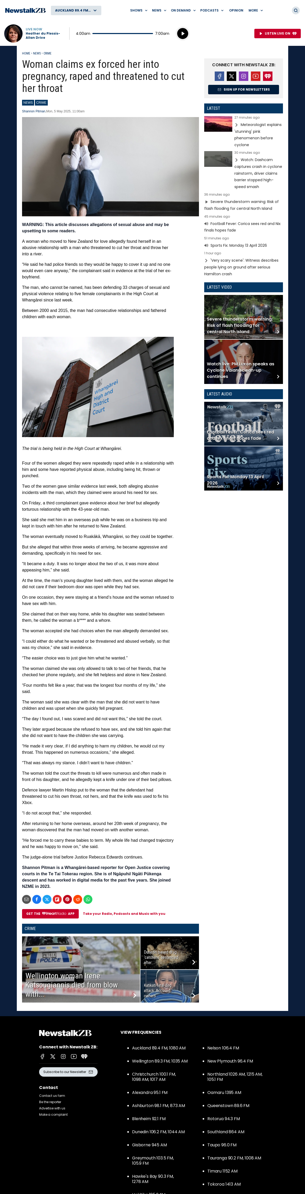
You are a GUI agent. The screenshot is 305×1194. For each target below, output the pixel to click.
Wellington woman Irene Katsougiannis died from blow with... (71, 985)
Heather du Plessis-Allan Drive (43, 35)
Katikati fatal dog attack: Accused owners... (157, 990)
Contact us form (52, 1095)
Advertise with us (52, 1108)
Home (26, 53)
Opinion (236, 10)
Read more (243, 132)
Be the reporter (50, 1102)
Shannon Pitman (33, 111)
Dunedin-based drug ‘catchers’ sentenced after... (161, 957)
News (37, 53)
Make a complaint (53, 1114)
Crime (47, 53)
